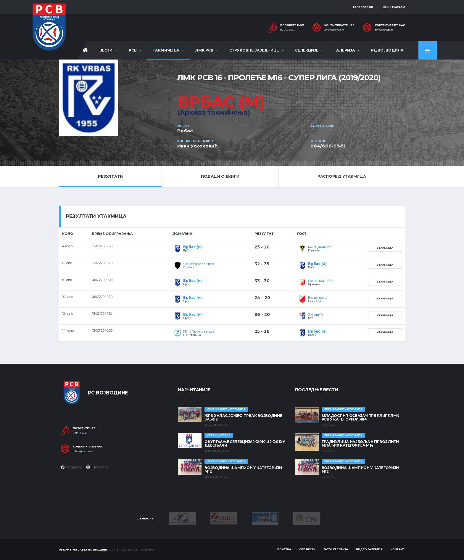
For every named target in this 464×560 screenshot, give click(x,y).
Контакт (397, 549)
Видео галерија (369, 549)
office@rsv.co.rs (334, 29)
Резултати (110, 176)
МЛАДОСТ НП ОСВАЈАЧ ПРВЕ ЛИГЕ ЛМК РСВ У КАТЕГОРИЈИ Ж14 (360, 417)
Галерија (344, 50)
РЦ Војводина (387, 50)
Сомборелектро (198, 263)
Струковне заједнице (254, 50)
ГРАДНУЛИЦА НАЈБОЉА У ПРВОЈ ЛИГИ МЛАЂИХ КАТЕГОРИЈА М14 (360, 443)
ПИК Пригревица (198, 331)
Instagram (394, 7)
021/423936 (287, 29)
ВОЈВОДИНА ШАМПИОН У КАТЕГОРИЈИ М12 (243, 470)
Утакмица (385, 247)
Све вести (307, 549)
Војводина (317, 297)
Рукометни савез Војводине (83, 549)
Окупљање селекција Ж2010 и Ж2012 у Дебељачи (244, 443)
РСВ (133, 50)
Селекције (306, 50)
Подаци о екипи (220, 176)
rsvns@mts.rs (384, 29)
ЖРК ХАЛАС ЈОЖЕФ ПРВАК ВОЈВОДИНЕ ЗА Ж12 (243, 417)
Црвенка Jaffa (320, 280)
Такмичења (166, 50)
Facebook (363, 7)
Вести (105, 50)
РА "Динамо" (319, 247)
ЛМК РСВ (204, 50)
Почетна (284, 549)
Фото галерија (335, 549)
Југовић (315, 314)
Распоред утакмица (342, 176)
